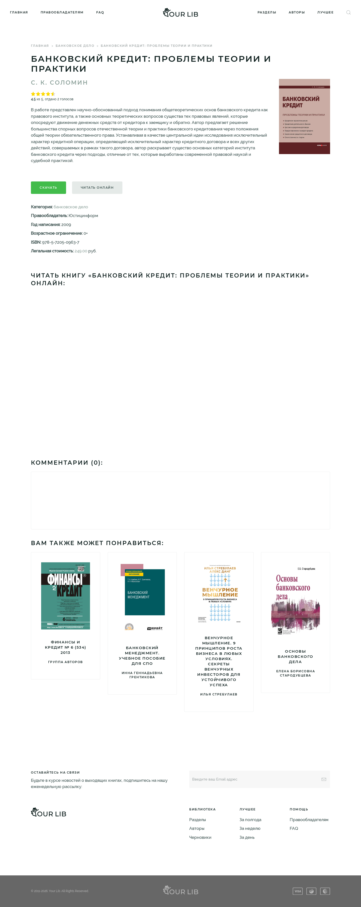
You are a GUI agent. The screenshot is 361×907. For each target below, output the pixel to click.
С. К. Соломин (59, 82)
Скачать (48, 187)
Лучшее (325, 12)
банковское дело (75, 46)
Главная (19, 12)
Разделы (267, 12)
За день (247, 837)
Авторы (297, 12)
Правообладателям (62, 12)
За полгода (250, 819)
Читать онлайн (97, 187)
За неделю (250, 828)
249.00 (81, 250)
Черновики (200, 837)
